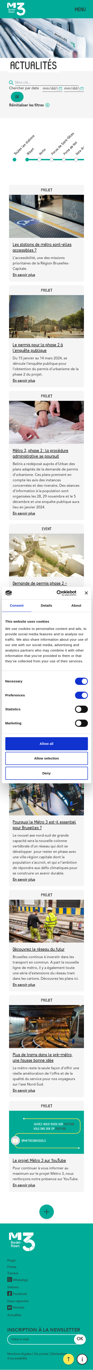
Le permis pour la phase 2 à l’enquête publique (38, 347)
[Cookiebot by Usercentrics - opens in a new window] (57, 593)
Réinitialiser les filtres (29, 105)
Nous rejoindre (18, 1301)
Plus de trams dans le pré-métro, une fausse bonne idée (43, 1057)
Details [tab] (46, 605)
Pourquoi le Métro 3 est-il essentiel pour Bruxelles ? (44, 825)
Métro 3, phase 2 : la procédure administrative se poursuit (40, 453)
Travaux (12, 1273)
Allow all (46, 744)
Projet (11, 1260)
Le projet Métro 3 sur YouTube (39, 1160)
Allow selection (46, 758)
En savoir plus (24, 275)
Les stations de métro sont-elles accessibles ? (42, 247)
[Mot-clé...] (47, 83)
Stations (13, 1287)
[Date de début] (52, 89)
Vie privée (41, 1354)
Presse (12, 1267)
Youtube (15, 1307)
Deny (46, 773)
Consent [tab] (17, 605)
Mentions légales (19, 1354)
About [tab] (76, 605)
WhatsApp (17, 1280)
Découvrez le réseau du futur (38, 949)
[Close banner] (86, 592)
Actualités (14, 1315)
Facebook (17, 1294)
